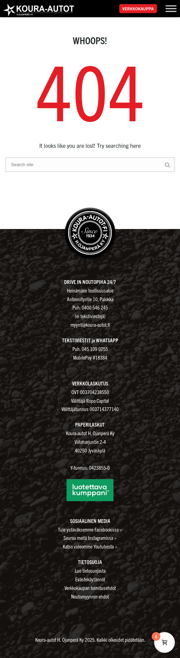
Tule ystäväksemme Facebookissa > (90, 529)
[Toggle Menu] (171, 8)
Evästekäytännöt (90, 579)
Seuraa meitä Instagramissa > (90, 537)
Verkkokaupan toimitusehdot (90, 587)
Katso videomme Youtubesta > (90, 546)
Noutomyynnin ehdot (90, 596)
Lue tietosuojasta (90, 570)
